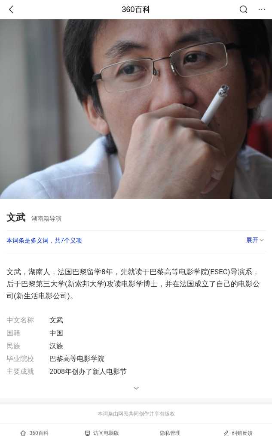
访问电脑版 (102, 433)
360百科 (136, 9)
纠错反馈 (238, 433)
